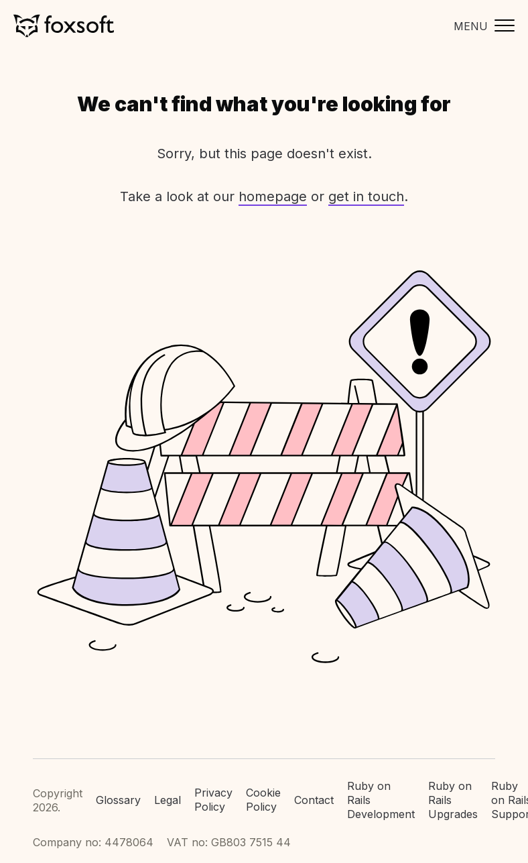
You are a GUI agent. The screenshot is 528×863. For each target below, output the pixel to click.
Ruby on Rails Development (381, 800)
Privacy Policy (213, 799)
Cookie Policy (263, 799)
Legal (167, 800)
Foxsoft (63, 25)
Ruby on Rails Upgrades (453, 800)
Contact (314, 800)
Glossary (118, 800)
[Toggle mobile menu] (481, 25)
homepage (273, 196)
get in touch (366, 196)
